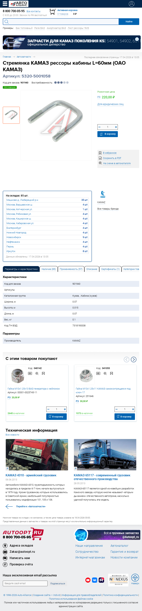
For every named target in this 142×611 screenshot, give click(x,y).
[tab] (21, 269)
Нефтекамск (13, 241)
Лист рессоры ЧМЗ (78, 28)
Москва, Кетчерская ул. (20, 209)
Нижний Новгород (16, 232)
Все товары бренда (108, 208)
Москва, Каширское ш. (19, 218)
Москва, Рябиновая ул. (19, 214)
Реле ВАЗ (39, 28)
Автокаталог (120, 546)
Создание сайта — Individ (46, 595)
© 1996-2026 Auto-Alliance (17, 595)
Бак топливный (24, 28)
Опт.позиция (9, 87)
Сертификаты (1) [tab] (110, 269)
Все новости (12, 434)
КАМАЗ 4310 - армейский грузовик (31, 475)
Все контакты (34, 11)
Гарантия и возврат (125, 552)
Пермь (10, 246)
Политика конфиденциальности (120, 595)
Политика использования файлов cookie (71, 598)
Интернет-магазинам (90, 557)
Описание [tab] (91, 269)
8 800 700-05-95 (17, 537)
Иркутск (11, 251)
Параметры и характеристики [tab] (21, 269)
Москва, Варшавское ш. (20, 204)
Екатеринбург (14, 227)
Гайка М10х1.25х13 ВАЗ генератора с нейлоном (34, 388)
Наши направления (89, 546)
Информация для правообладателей (81, 595)
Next (133, 359)
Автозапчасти (24, 56)
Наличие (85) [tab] (49, 269)
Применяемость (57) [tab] (71, 269)
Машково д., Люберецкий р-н (22, 200)
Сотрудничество (87, 552)
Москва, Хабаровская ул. (20, 223)
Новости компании (124, 557)
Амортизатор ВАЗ (56, 28)
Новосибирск (14, 237)
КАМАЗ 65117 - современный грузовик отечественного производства (102, 477)
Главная (7, 56)
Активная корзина (67, 10)
